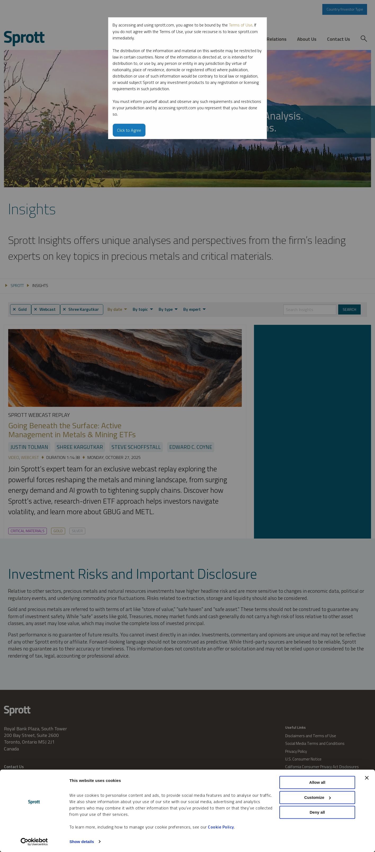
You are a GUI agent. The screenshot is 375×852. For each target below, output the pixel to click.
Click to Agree (129, 130)
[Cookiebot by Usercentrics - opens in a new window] (34, 842)
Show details (81, 841)
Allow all (317, 782)
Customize (317, 797)
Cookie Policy (221, 827)
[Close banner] (367, 778)
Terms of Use (240, 25)
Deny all (317, 812)
